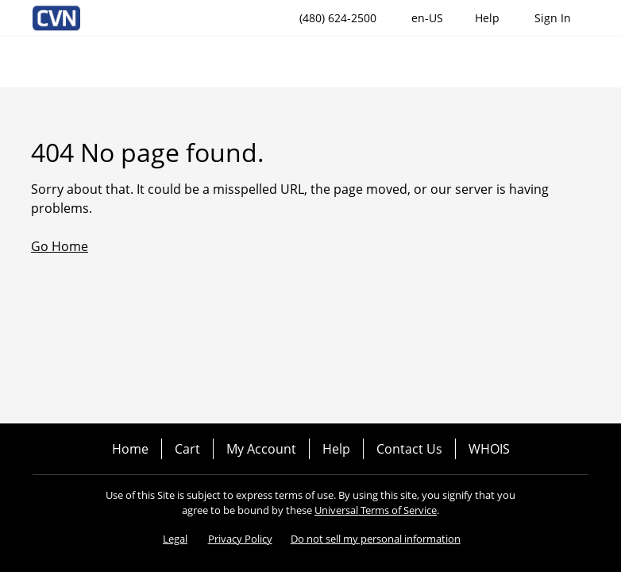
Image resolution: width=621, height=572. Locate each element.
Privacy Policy (240, 538)
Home (130, 449)
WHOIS (489, 449)
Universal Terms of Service (375, 510)
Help (336, 449)
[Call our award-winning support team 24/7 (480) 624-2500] (487, 18)
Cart (187, 449)
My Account (261, 449)
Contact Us (409, 449)
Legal (175, 538)
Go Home (59, 246)
